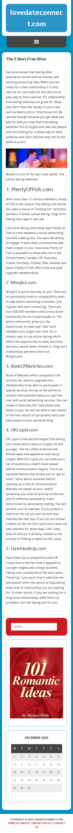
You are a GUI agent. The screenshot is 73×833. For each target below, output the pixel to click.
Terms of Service (19, 823)
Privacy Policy (42, 823)
